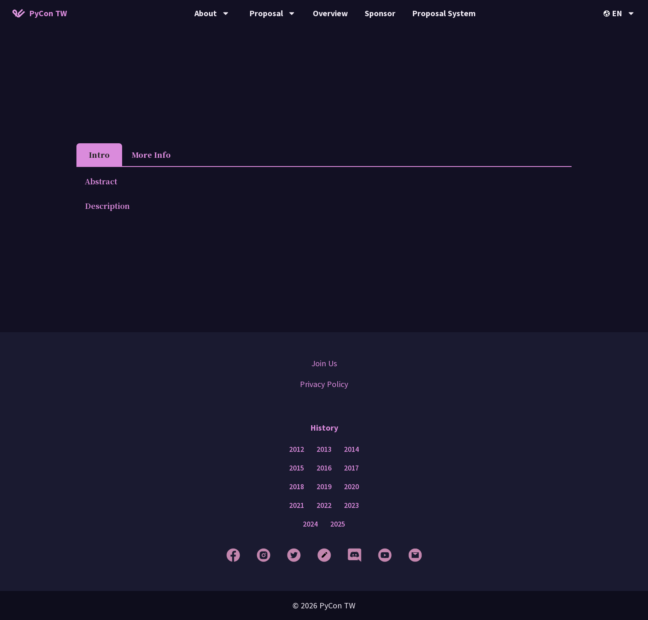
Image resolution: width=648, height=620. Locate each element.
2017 (351, 468)
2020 (351, 486)
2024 (310, 524)
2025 (337, 524)
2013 (324, 449)
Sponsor (380, 13)
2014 (351, 449)
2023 (351, 505)
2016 (324, 468)
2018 (296, 486)
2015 (296, 468)
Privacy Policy (324, 384)
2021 (296, 505)
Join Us (324, 363)
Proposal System (444, 13)
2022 (324, 505)
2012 (296, 449)
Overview (330, 13)
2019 (324, 486)
